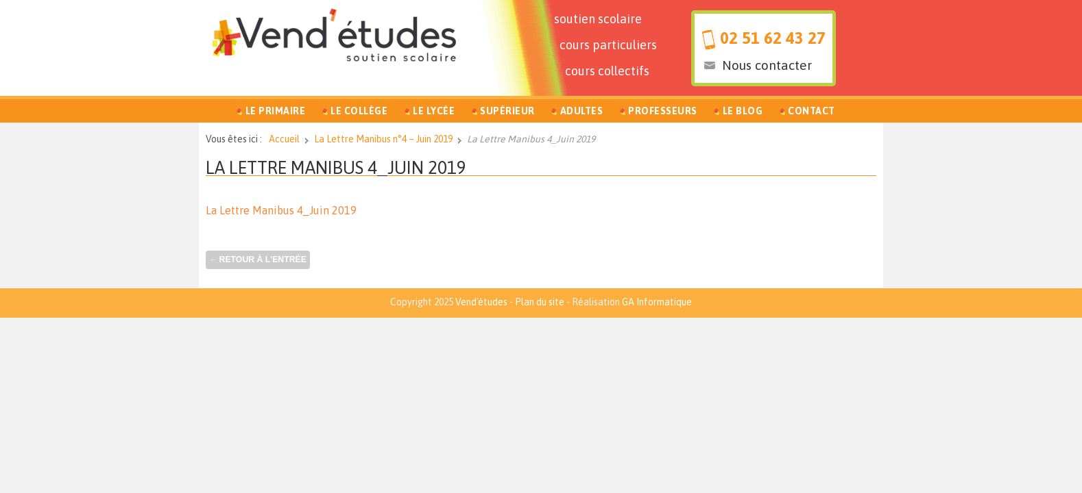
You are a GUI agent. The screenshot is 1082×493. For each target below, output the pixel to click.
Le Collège (358, 110)
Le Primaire (275, 110)
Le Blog (743, 110)
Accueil (284, 139)
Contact (811, 110)
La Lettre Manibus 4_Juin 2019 (336, 167)
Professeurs (662, 110)
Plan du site (539, 301)
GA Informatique (657, 301)
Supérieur (507, 110)
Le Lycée (434, 110)
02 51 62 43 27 (773, 38)
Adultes (581, 110)
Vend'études (481, 301)
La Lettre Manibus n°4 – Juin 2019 (383, 139)
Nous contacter (767, 65)
